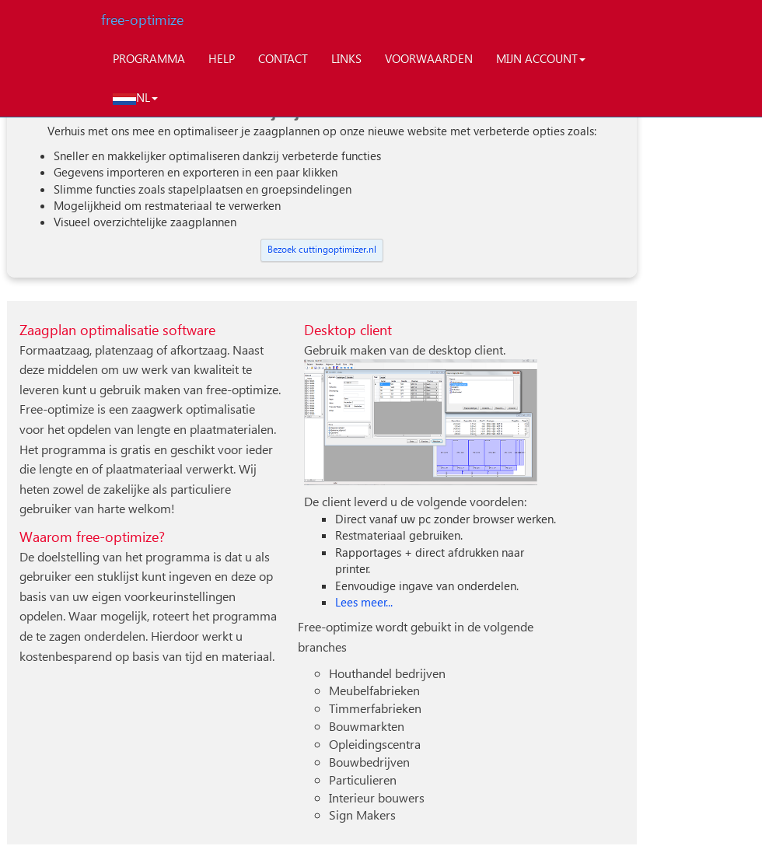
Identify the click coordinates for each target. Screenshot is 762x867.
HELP (221, 58)
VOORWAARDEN (429, 58)
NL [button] (135, 97)
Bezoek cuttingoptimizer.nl (321, 249)
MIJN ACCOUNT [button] (540, 58)
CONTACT (283, 58)
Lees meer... (364, 602)
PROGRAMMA (149, 58)
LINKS (346, 58)
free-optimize (142, 19)
